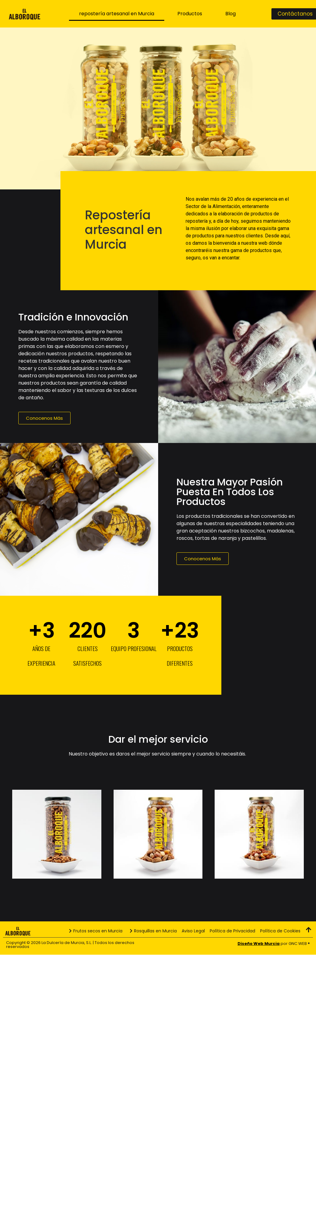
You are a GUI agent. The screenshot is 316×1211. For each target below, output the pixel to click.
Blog (230, 13)
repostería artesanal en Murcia (116, 13)
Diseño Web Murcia (259, 943)
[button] (44, 418)
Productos (189, 13)
